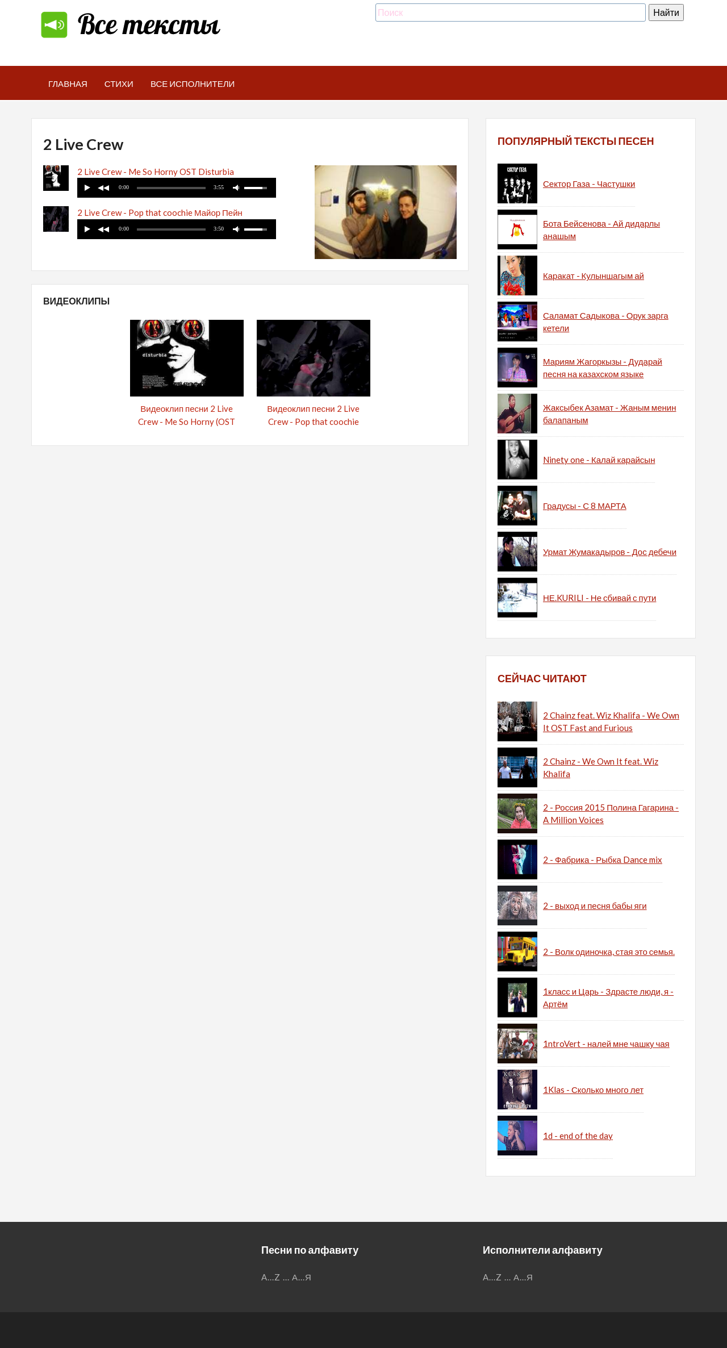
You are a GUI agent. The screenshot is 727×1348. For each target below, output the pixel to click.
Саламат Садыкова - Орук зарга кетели (605, 321)
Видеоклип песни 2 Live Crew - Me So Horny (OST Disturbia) (186, 421)
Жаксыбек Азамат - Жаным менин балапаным (609, 413)
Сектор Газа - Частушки (589, 183)
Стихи (119, 83)
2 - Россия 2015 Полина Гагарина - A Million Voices (611, 813)
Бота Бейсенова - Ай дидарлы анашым (601, 229)
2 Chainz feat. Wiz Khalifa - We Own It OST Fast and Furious (611, 721)
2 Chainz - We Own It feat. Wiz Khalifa (600, 767)
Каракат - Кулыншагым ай (593, 275)
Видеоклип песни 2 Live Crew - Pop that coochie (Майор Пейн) (313, 421)
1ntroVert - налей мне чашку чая (606, 1043)
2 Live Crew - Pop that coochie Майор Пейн (160, 212)
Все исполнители (193, 83)
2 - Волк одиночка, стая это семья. (609, 951)
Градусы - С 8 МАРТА (584, 505)
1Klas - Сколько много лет (593, 1089)
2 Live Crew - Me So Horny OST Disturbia (155, 171)
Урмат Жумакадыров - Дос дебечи (609, 551)
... (286, 1277)
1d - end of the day (578, 1135)
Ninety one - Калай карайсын (599, 459)
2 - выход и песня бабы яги (595, 905)
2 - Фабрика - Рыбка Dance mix (602, 859)
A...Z (271, 1277)
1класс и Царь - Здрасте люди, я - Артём (608, 997)
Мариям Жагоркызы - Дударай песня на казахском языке (602, 367)
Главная (67, 83)
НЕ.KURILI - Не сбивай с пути (599, 597)
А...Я (302, 1277)
